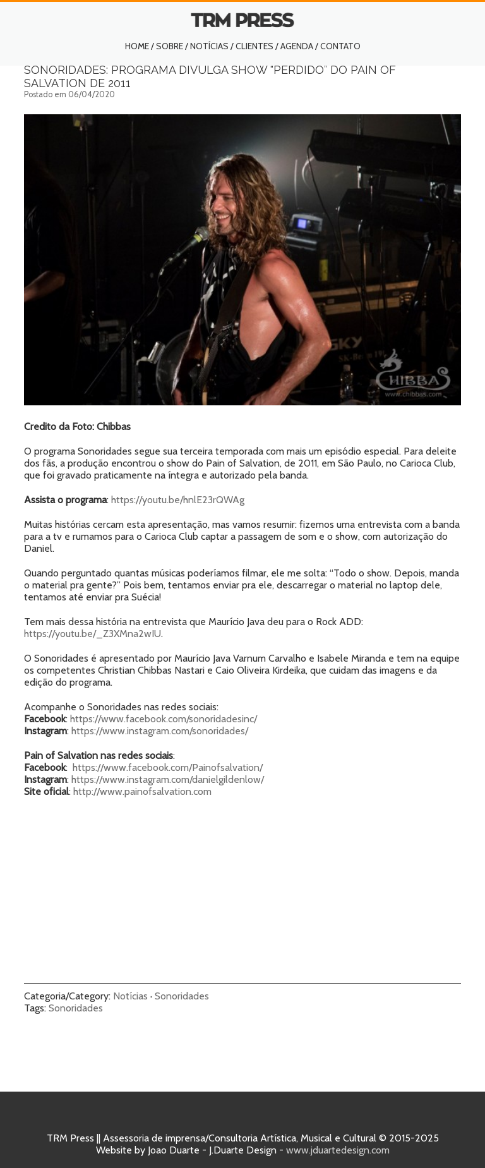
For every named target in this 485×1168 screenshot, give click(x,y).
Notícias (209, 46)
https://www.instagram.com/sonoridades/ (159, 731)
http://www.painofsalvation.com (142, 791)
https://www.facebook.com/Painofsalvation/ (168, 767)
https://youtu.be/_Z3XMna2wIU (92, 634)
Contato (340, 46)
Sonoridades (182, 996)
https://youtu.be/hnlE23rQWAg (177, 500)
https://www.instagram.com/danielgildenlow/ (167, 779)
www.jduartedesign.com (338, 1150)
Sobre (169, 46)
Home (137, 46)
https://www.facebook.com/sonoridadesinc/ (163, 719)
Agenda (296, 46)
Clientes (254, 46)
